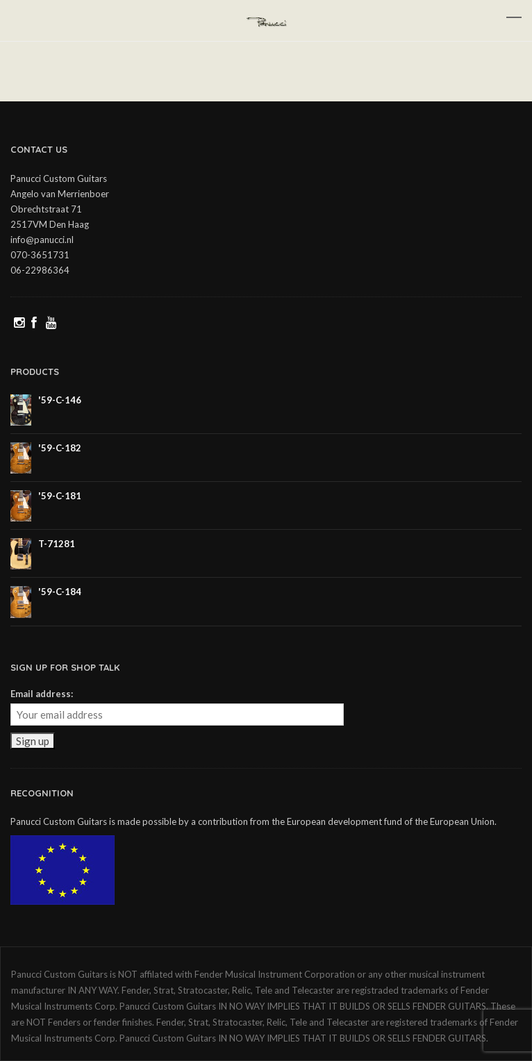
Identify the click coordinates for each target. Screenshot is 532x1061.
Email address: (41, 693)
